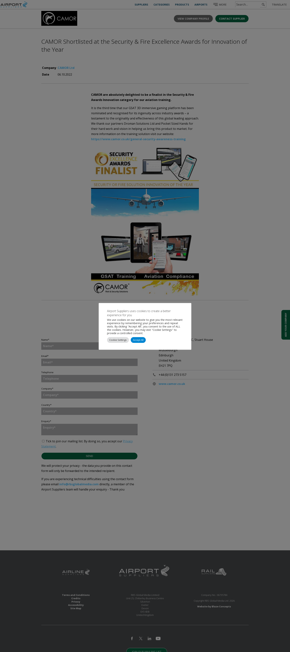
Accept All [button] (138, 340)
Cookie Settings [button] (118, 340)
